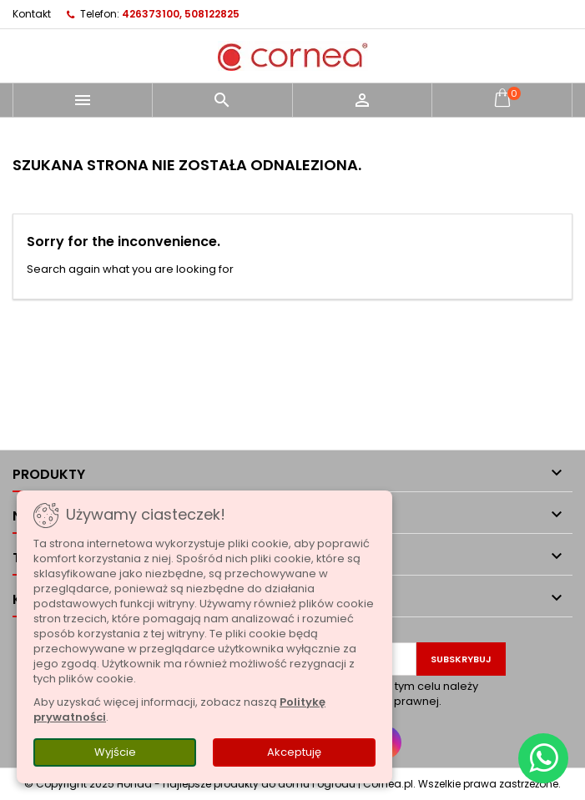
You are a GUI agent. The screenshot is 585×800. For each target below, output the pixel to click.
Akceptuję (294, 752)
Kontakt (32, 14)
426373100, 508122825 (181, 14)
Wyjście (115, 752)
